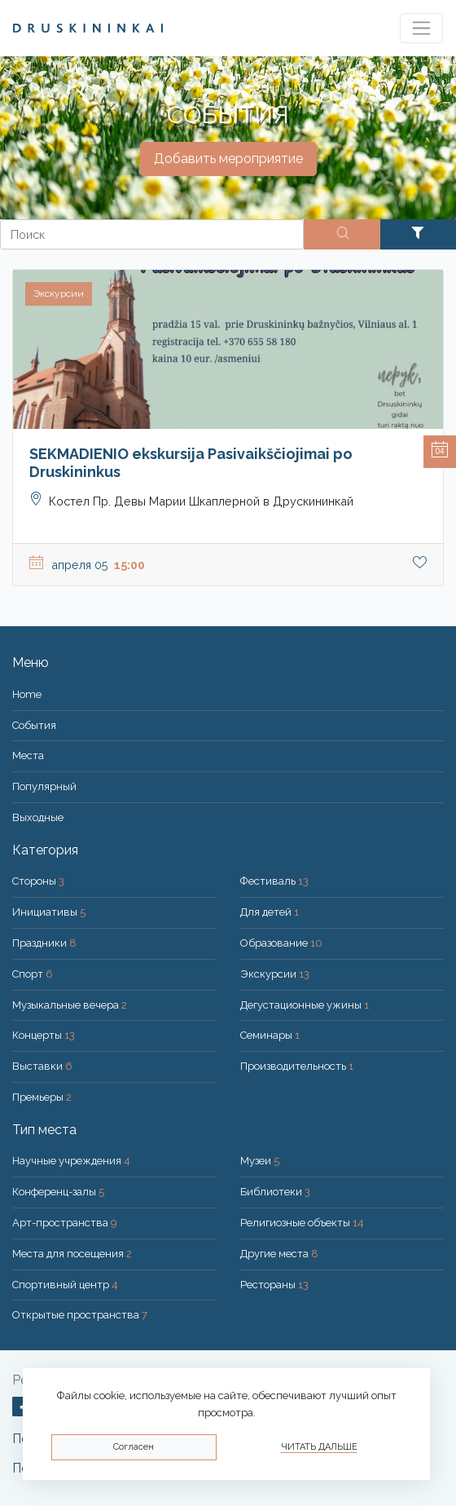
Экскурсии (274, 974)
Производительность (296, 1066)
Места (28, 755)
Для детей (269, 912)
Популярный (44, 786)
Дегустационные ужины (304, 1005)
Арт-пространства (64, 1223)
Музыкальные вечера (69, 1005)
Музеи (259, 1161)
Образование (281, 943)
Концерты (43, 1035)
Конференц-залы (58, 1192)
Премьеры (42, 1097)
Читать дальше (319, 1447)
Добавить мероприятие (228, 158)
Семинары (270, 1035)
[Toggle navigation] (421, 28)
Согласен (133, 1447)
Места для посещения (72, 1254)
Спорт (32, 974)
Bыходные (38, 817)
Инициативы (49, 912)
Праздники (44, 943)
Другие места (279, 1254)
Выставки (42, 1066)
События (34, 725)
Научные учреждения (71, 1161)
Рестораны (274, 1285)
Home (27, 694)
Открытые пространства (79, 1315)
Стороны (38, 881)
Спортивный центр (65, 1285)
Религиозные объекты (302, 1223)
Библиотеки (275, 1192)
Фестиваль (274, 881)
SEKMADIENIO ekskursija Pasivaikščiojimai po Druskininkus (191, 462)
